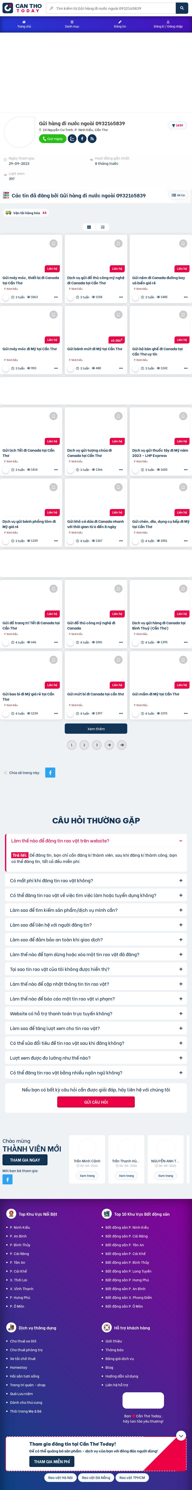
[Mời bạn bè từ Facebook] (7, 1179)
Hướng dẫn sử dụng (122, 1376)
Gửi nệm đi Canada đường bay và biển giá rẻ (158, 280)
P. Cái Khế (18, 1271)
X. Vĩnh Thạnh (22, 1288)
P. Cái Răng (19, 1253)
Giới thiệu (114, 1340)
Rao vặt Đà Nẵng (96, 1477)
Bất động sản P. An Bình (126, 1288)
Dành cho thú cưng (26, 1402)
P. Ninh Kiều (20, 1227)
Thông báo (115, 1349)
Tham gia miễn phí (52, 1461)
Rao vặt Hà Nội (60, 1477)
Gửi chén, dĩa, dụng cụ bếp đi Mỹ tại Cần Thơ (161, 524)
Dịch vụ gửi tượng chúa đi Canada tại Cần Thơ (89, 452)
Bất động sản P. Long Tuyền (129, 1271)
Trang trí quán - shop (28, 1384)
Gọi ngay (52, 138)
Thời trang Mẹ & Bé (26, 1411)
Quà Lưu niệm (21, 1393)
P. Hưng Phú (20, 1297)
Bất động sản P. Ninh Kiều (127, 1227)
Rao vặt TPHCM (132, 1477)
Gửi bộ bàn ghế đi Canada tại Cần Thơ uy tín (157, 351)
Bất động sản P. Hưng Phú (127, 1279)
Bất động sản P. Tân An (125, 1244)
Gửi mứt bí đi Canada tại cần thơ (95, 693)
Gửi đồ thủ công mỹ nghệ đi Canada (91, 625)
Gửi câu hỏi (96, 1102)
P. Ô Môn (17, 1306)
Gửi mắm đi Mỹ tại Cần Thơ (155, 693)
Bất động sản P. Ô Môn (124, 1306)
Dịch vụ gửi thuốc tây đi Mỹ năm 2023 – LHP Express (160, 452)
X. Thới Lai (18, 1279)
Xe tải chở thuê (23, 1358)
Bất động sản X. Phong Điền (129, 1297)
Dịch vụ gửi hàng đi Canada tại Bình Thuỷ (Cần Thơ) (159, 625)
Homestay (18, 1367)
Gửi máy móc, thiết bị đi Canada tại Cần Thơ (30, 280)
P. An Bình (18, 1235)
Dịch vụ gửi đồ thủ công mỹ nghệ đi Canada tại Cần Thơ (95, 280)
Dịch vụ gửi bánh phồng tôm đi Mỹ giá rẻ (29, 524)
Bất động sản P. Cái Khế (126, 1253)
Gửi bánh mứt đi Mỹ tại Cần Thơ (94, 348)
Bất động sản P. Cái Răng (127, 1235)
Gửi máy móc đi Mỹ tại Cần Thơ (29, 348)
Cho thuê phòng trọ (26, 1349)
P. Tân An (17, 1262)
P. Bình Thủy (20, 1244)
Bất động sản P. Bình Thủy (127, 1262)
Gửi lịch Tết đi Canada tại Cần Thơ (28, 452)
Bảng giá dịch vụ (120, 1358)
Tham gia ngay (25, 1160)
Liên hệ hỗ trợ (117, 1384)
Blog (109, 1367)
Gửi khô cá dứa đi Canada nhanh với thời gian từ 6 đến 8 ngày (95, 524)
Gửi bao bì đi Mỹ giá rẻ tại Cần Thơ (28, 696)
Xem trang (87, 1175)
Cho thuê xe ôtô (23, 1340)
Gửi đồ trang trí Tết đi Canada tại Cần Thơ (31, 625)
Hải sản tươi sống (24, 1376)
